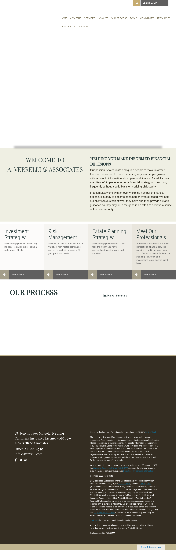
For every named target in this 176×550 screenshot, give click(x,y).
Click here (94, 520)
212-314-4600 (124, 484)
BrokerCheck (150, 432)
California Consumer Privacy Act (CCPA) (110, 468)
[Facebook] (16, 459)
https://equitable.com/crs (104, 512)
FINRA (142, 484)
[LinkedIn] (26, 459)
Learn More (18, 274)
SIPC (148, 484)
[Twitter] (21, 459)
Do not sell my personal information (138, 471)
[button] (76, 18)
